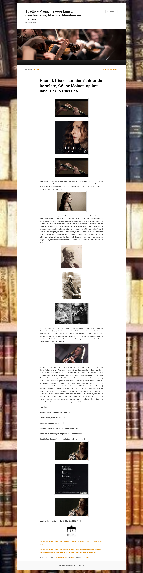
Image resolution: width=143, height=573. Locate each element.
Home (28, 63)
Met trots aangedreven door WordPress (71, 565)
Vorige (106, 69)
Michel (72, 557)
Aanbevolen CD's (61, 557)
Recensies (36, 63)
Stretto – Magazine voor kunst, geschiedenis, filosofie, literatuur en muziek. (53, 15)
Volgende (114, 69)
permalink (86, 557)
